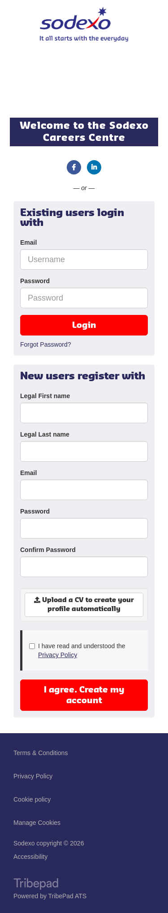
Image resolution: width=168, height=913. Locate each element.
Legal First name (45, 395)
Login (84, 325)
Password (35, 281)
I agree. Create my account (84, 695)
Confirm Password (48, 549)
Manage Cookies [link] (36, 822)
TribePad (35, 885)
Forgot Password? (45, 344)
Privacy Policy (57, 654)
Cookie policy (32, 799)
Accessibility (30, 856)
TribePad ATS (67, 896)
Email (28, 242)
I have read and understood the (77, 650)
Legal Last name (44, 434)
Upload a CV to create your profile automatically (84, 604)
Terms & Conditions (40, 752)
